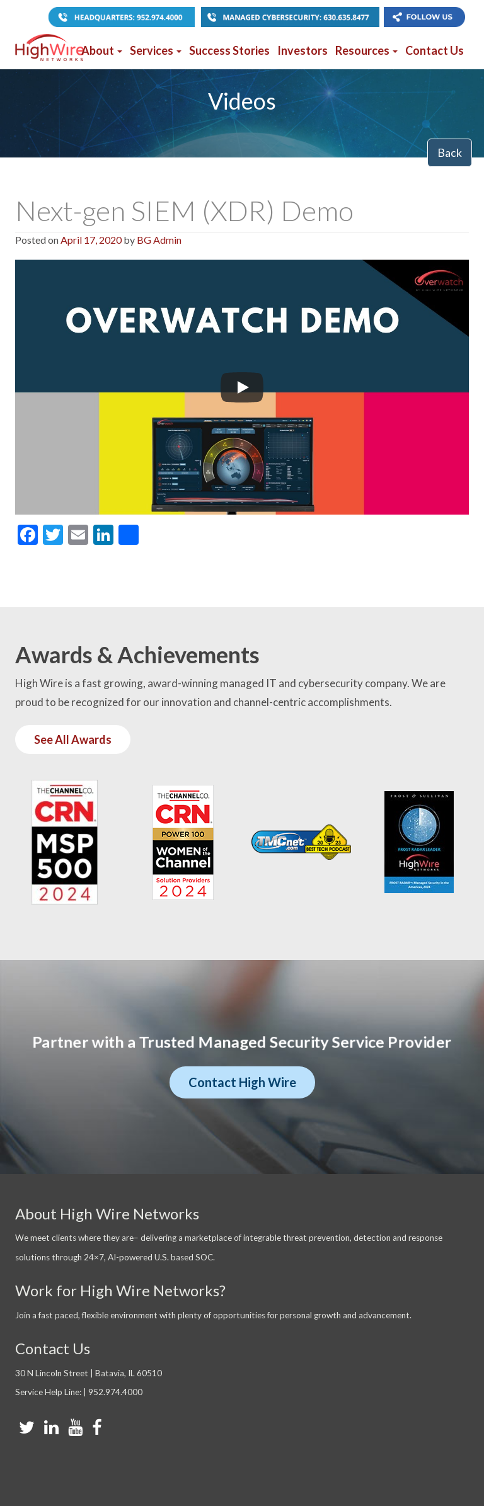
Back (449, 152)
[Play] (242, 387)
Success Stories (229, 50)
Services (156, 50)
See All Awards (73, 739)
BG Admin (159, 240)
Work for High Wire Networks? (120, 1290)
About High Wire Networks (107, 1213)
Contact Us (434, 50)
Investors (302, 50)
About (101, 50)
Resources (366, 50)
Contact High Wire (242, 1082)
